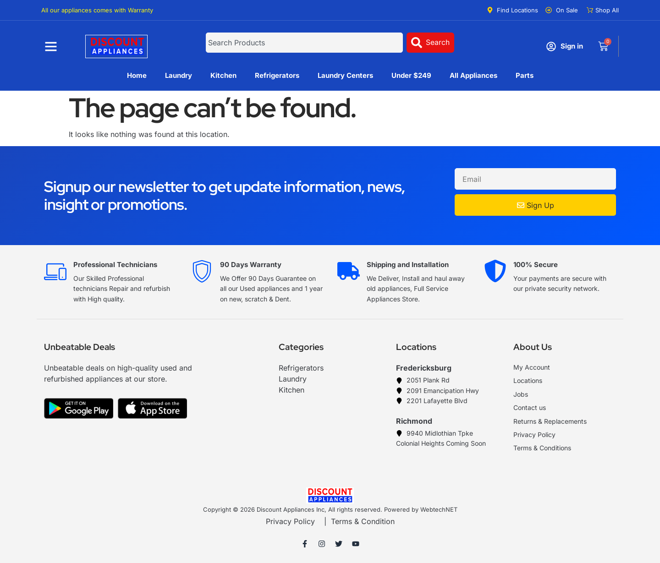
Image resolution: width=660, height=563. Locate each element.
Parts (525, 75)
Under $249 (411, 75)
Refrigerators (277, 75)
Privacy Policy (290, 521)
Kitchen (223, 75)
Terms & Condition (363, 521)
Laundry (178, 75)
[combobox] (304, 43)
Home (137, 75)
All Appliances (473, 75)
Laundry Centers (345, 75)
